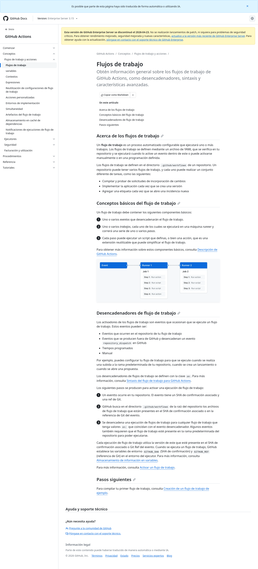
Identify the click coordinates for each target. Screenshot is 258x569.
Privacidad (111, 555)
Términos (97, 555)
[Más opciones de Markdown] (133, 95)
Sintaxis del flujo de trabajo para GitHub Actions (158, 381)
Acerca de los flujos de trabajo (130, 136)
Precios (135, 555)
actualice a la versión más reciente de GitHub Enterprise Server (208, 36)
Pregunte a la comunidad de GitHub (88, 528)
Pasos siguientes (116, 479)
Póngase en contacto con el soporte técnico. (93, 533)
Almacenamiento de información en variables (127, 460)
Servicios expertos (153, 555)
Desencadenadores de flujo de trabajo (138, 313)
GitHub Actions (18, 36)
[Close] (248, 6)
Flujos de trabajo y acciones (150, 53)
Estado (124, 555)
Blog (169, 555)
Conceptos (124, 53)
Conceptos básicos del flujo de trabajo (138, 203)
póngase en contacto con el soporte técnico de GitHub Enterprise (144, 39)
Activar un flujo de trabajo (157, 467)
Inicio (9, 29)
